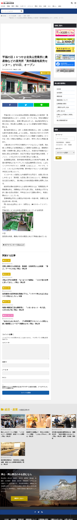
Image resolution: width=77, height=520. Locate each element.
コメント (5, 342)
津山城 (69, 144)
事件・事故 (15, 6)
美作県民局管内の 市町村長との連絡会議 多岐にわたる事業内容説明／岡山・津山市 (12, 462)
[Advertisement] (25, 32)
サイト (4, 377)
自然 (44, 6)
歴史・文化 (38, 6)
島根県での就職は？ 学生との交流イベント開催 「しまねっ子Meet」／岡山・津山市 (38, 434)
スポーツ (23, 6)
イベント (30, 6)
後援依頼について (62, 100)
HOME (3, 6)
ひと (49, 6)
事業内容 (59, 96)
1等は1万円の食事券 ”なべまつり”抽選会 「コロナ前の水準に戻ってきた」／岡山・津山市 (25, 281)
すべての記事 (12, 15)
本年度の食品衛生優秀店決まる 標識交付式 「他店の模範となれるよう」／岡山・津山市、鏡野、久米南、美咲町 (63, 435)
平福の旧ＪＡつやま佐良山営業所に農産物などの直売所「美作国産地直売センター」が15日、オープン (36, 18)
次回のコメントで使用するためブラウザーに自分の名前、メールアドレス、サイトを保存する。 (25, 387)
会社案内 (59, 93)
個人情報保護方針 (62, 120)
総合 (59, 6)
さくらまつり (59, 144)
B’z (65, 144)
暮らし (55, 6)
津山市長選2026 (60, 142)
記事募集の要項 (61, 103)
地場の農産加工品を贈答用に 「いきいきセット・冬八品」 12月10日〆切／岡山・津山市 (25, 309)
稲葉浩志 (68, 142)
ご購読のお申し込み (63, 107)
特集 (8, 6)
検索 (58, 158)
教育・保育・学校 (9, 315)
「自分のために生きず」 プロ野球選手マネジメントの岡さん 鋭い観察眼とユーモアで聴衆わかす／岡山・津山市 (25, 322)
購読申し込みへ (19, 498)
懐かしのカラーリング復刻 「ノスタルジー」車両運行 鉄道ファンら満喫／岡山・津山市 (12, 434)
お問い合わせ (61, 111)
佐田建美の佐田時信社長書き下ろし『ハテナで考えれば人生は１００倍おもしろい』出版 (25, 295)
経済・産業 (27, 15)
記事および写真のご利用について (64, 116)
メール (5, 370)
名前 (4, 362)
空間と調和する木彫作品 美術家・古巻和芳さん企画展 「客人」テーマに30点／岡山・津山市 (25, 267)
